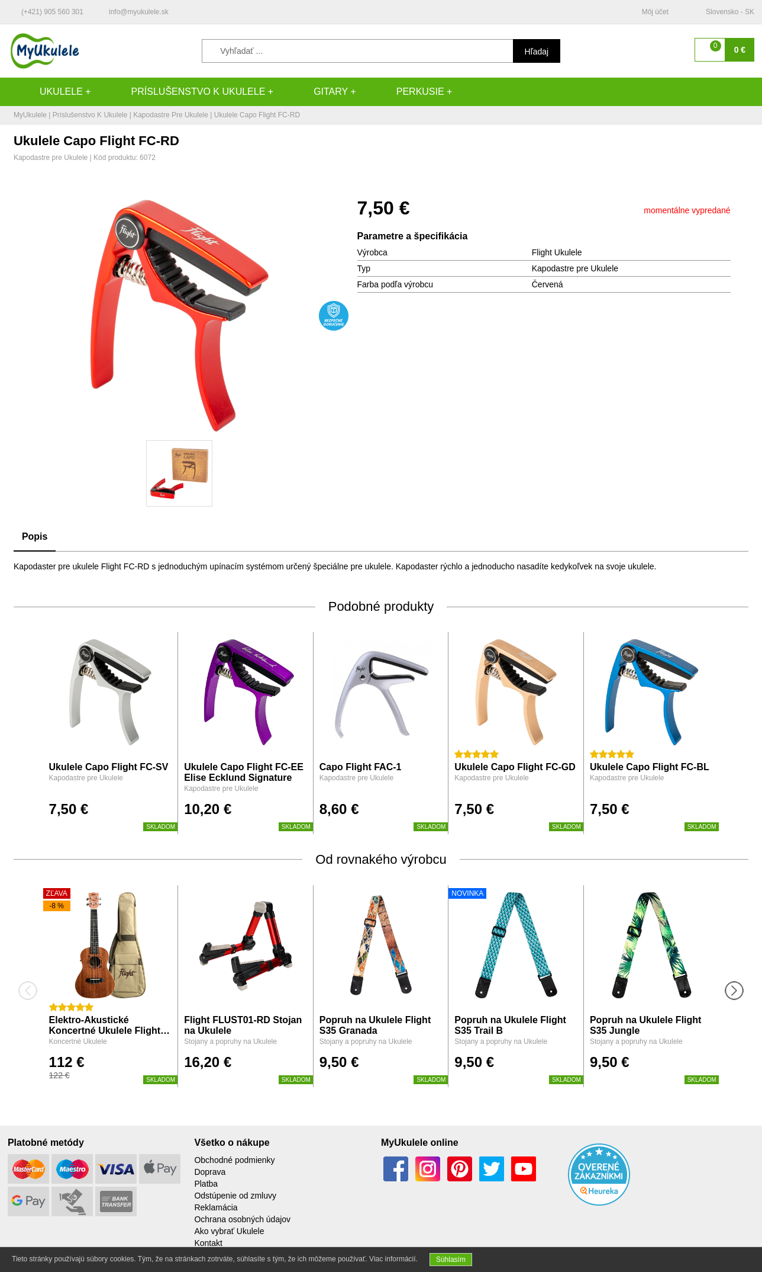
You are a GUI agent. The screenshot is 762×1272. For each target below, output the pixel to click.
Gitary (319, 92)
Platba (206, 1183)
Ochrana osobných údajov (242, 1219)
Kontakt (208, 1243)
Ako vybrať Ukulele (229, 1231)
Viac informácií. (393, 1259)
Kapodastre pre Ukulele (170, 115)
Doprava (209, 1172)
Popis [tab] (35, 536)
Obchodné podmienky (234, 1160)
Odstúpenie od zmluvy (235, 1195)
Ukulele (49, 92)
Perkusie (408, 92)
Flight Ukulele (557, 252)
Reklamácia (215, 1207)
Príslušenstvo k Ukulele (187, 92)
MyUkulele (30, 115)
